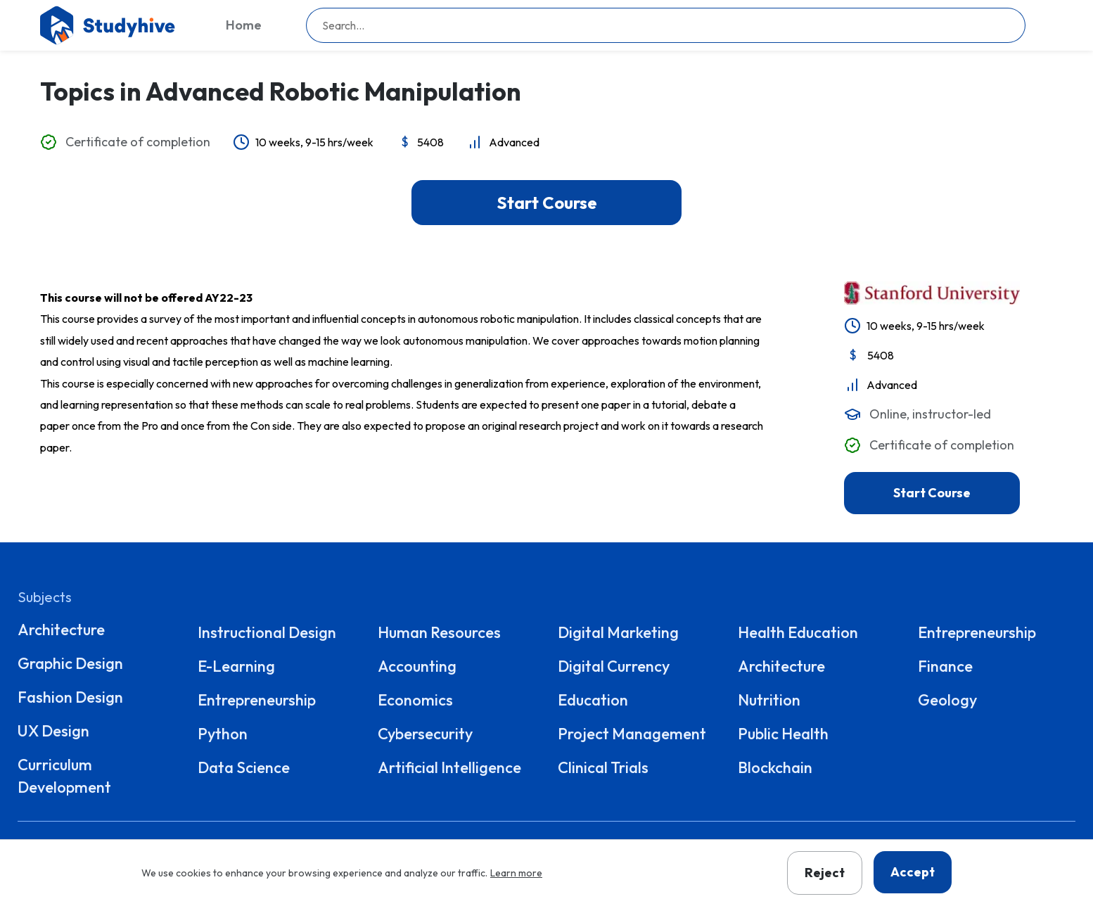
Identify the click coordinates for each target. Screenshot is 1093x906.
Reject (825, 872)
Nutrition (769, 700)
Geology (947, 700)
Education (593, 700)
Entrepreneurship (257, 700)
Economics (415, 700)
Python (223, 734)
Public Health (783, 734)
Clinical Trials (603, 767)
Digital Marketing (618, 632)
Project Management (632, 734)
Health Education (798, 632)
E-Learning (236, 666)
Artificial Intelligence (449, 767)
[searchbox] (666, 25)
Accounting (417, 666)
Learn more (516, 873)
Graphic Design (70, 663)
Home (244, 25)
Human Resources (439, 632)
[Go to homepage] (110, 25)
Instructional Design (267, 632)
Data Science (244, 767)
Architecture (61, 629)
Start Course (547, 202)
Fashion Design (70, 697)
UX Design (53, 731)
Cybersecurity (425, 734)
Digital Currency (614, 666)
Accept (912, 872)
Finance (945, 666)
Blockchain (775, 767)
